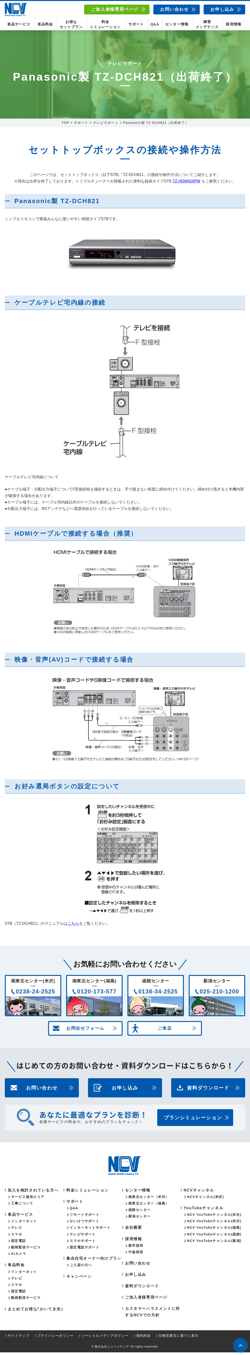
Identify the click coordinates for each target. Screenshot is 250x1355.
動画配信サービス (26, 1250)
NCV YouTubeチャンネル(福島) (214, 1230)
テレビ (16, 1230)
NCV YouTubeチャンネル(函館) (214, 1237)
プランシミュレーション (193, 1120)
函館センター (139, 1212)
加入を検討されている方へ (33, 1193)
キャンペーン (79, 1279)
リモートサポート (84, 1217)
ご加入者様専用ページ (114, 9)
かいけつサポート (84, 1224)
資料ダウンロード (208, 1090)
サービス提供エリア (27, 1199)
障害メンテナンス (207, 24)
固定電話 (18, 1243)
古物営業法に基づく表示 (178, 1338)
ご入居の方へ (81, 1268)
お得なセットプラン (71, 24)
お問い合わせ (174, 9)
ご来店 (164, 1030)
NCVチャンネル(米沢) (205, 1199)
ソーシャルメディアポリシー (105, 1338)
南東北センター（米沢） (148, 1199)
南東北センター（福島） (148, 1206)
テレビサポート (83, 1237)
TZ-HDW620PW (186, 184)
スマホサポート (83, 1243)
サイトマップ (19, 1338)
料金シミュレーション (105, 24)
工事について (22, 1206)
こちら (73, 926)
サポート (136, 24)
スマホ (16, 1237)
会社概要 (133, 1230)
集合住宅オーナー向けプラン (93, 1261)
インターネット (24, 1224)
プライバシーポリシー (55, 1338)
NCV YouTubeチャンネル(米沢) (214, 1224)
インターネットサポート (90, 1230)
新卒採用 (135, 1248)
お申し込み (222, 9)
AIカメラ (18, 1256)
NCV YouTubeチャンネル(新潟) (214, 1243)
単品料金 (45, 24)
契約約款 (143, 1338)
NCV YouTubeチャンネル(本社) (214, 1217)
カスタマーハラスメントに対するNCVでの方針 (152, 1314)
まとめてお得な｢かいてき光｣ (35, 1312)
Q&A (154, 24)
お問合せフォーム (85, 1030)
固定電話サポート (84, 1250)
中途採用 (135, 1255)
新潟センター (139, 1219)
